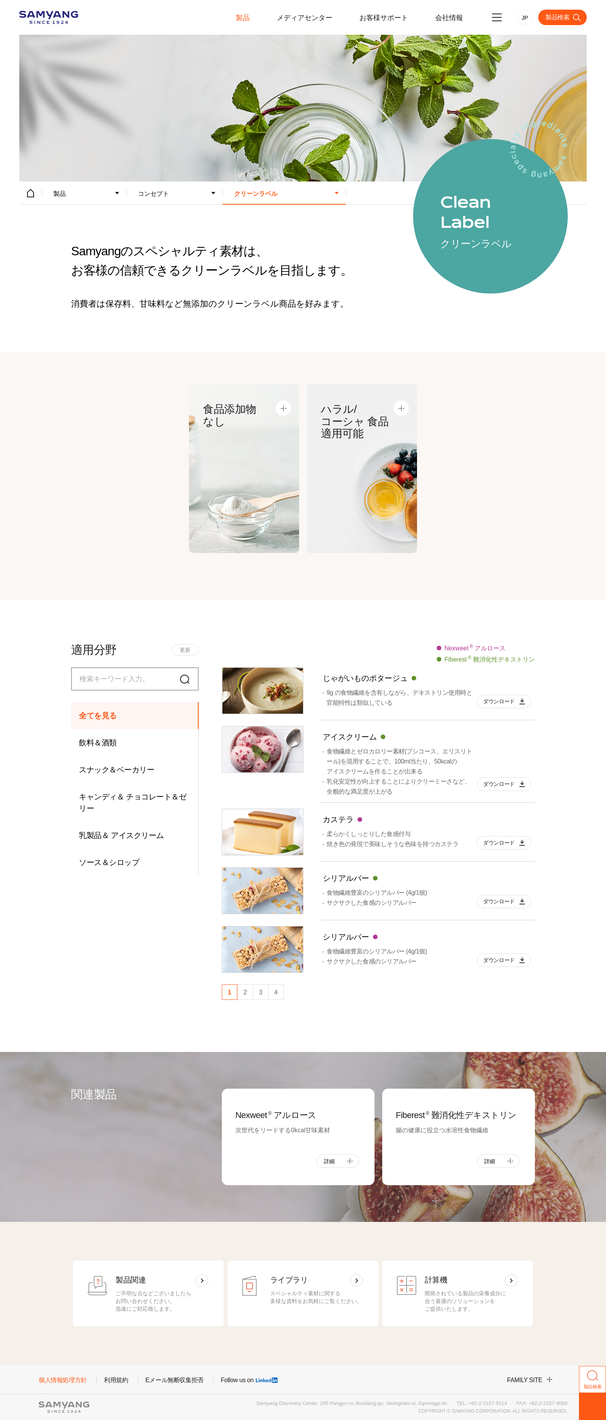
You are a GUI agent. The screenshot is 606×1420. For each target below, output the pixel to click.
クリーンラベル (255, 193)
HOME (30, 193)
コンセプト (153, 193)
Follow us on (249, 1380)
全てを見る (98, 715)
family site (524, 1380)
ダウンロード (499, 701)
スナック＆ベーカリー (116, 769)
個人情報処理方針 (63, 1380)
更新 (185, 650)
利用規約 (116, 1380)
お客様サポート (383, 18)
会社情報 (449, 18)
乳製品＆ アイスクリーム (121, 835)
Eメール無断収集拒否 (174, 1380)
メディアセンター (304, 18)
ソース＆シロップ (109, 862)
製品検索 (557, 17)
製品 (243, 18)
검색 (187, 678)
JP (525, 18)
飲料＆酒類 (98, 742)
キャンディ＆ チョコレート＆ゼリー (132, 802)
